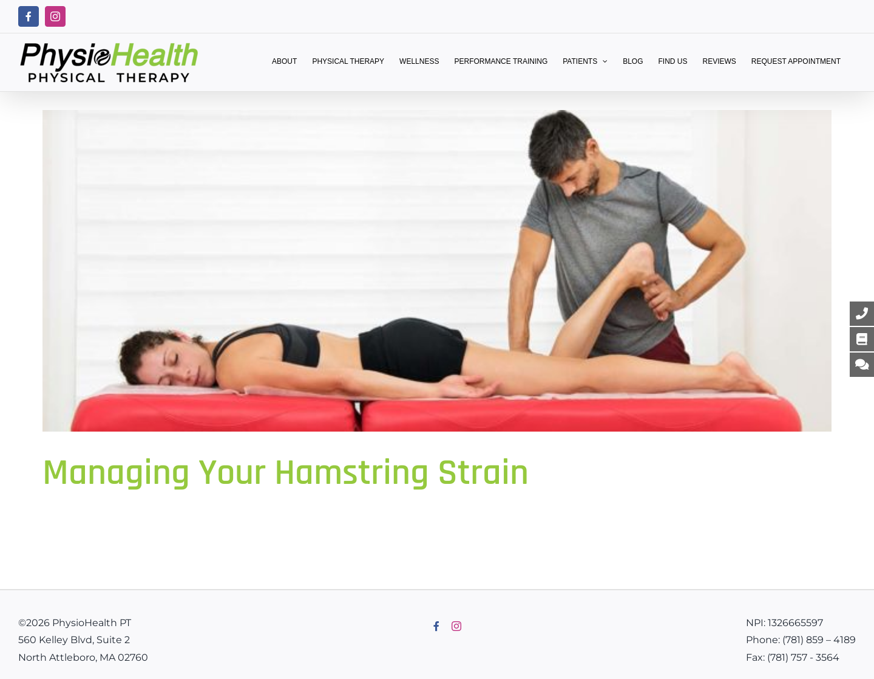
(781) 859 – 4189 (819, 640)
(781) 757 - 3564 (803, 657)
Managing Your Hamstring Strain (285, 473)
